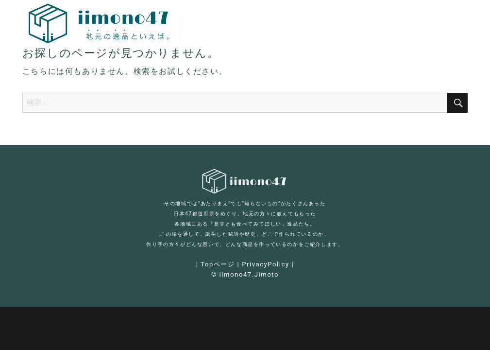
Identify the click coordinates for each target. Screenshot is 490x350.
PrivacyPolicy (265, 264)
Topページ (218, 264)
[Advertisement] (247, 123)
